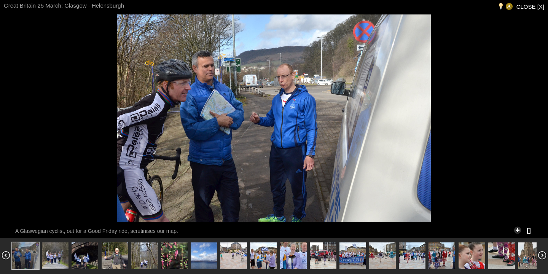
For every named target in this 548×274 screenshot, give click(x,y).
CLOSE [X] (530, 6)
